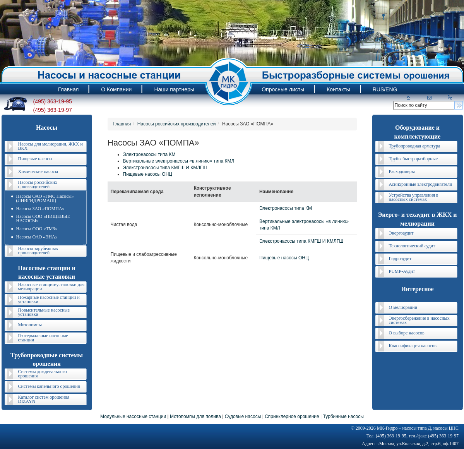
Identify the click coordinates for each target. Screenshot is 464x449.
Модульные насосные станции (133, 416)
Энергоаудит (401, 233)
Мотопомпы (30, 324)
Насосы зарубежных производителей (38, 250)
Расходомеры (402, 171)
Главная (122, 124)
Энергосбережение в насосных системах (419, 320)
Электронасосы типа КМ (149, 154)
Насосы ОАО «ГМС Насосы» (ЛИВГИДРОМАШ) (45, 198)
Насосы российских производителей (37, 184)
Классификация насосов (413, 345)
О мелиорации (403, 307)
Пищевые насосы (35, 158)
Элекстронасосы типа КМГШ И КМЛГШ (165, 167)
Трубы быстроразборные (413, 158)
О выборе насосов (407, 333)
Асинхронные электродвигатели (420, 184)
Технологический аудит (412, 245)
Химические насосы (38, 171)
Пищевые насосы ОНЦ (148, 174)
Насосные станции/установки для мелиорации (51, 286)
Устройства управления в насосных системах (413, 197)
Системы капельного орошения (49, 386)
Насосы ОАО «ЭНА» (37, 237)
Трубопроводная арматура (414, 146)
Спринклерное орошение (292, 416)
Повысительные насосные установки (44, 312)
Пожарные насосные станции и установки (49, 299)
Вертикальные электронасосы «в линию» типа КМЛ (179, 161)
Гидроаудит (400, 258)
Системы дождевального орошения (42, 374)
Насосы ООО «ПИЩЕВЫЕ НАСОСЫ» (43, 218)
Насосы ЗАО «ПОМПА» (40, 208)
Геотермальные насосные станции (43, 338)
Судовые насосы (243, 416)
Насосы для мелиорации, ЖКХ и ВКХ (50, 146)
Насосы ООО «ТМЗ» (37, 228)
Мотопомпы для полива (195, 416)
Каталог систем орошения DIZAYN (44, 399)
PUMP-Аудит (402, 271)
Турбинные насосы (343, 416)
